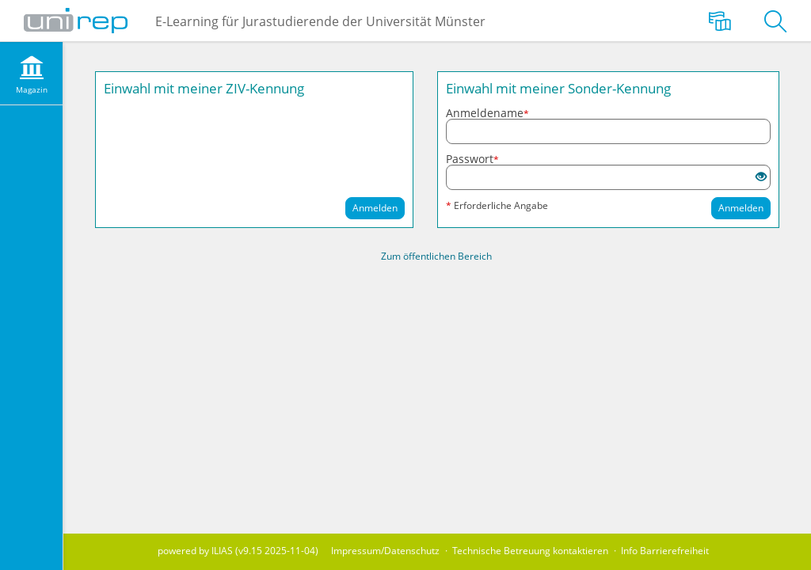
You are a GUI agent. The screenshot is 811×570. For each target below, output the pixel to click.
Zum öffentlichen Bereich (436, 256)
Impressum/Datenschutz (385, 550)
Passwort (472, 159)
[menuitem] (31, 73)
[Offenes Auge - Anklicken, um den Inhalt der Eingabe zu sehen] (761, 176)
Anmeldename (487, 113)
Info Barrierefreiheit (665, 550)
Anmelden (375, 208)
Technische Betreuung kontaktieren (530, 550)
